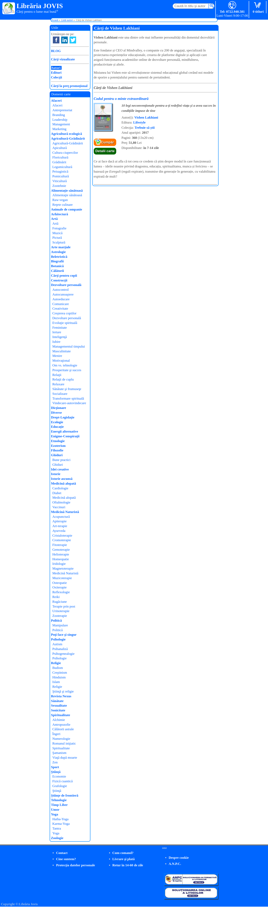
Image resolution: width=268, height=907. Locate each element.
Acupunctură (61, 517)
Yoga (54, 814)
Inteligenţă (59, 337)
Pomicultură (60, 176)
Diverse (56, 412)
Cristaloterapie (62, 535)
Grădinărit (59, 162)
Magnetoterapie (63, 568)
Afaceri (56, 100)
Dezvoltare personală (66, 285)
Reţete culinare (62, 205)
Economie (59, 776)
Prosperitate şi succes (66, 370)
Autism (57, 644)
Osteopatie (59, 583)
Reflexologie (61, 592)
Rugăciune (59, 602)
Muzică (57, 233)
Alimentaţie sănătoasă (67, 190)
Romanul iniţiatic (64, 743)
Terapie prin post (63, 606)
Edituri (56, 72)
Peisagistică (60, 171)
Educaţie (57, 427)
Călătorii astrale (63, 729)
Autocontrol (60, 290)
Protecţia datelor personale (75, 865)
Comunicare (60, 304)
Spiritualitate (60, 715)
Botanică (57, 266)
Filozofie (57, 450)
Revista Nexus (61, 696)
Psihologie (58, 639)
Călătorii (57, 271)
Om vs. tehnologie (64, 365)
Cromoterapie (61, 540)
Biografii (57, 261)
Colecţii (56, 77)
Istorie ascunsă (62, 479)
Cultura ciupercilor (65, 153)
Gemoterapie (61, 550)
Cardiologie (60, 488)
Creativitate (60, 308)
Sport (55, 767)
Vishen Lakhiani (146, 117)
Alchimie (58, 720)
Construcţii (59, 280)
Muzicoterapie (62, 578)
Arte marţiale (61, 247)
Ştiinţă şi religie (63, 691)
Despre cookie (179, 858)
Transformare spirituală (68, 398)
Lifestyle (139, 122)
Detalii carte (104, 151)
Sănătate (57, 701)
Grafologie (59, 786)
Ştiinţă (56, 772)
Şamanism (59, 753)
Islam (56, 682)
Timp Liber (59, 805)
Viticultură (59, 181)
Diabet (56, 493)
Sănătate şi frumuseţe (66, 389)
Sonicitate (58, 710)
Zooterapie (59, 616)
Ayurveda (58, 531)
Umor (55, 809)
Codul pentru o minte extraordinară (121, 99)
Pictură (57, 238)
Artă (54, 219)
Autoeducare (61, 299)
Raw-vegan (60, 200)
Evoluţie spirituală (64, 323)
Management (61, 124)
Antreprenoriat (62, 110)
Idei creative (60, 469)
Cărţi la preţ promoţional (69, 86)
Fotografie (59, 228)
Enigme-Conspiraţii (65, 436)
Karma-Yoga (61, 824)
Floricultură (60, 157)
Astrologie (58, 252)
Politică (56, 620)
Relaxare (58, 384)
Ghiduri (57, 455)
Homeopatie (60, 559)
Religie (56, 663)
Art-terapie (59, 526)
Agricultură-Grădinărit (68, 138)
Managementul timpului (68, 346)
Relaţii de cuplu (63, 379)
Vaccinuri (58, 507)
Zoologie (57, 838)
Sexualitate (59, 705)
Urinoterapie (61, 611)
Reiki (56, 597)
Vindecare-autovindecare (69, 403)
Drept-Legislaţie (62, 417)
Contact (62, 853)
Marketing (59, 129)
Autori (56, 68)
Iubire (56, 342)
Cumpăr (107, 142)
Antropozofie (61, 724)
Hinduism (59, 677)
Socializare (60, 394)
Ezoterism (58, 446)
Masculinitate (61, 351)
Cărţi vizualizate (63, 59)
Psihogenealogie (63, 654)
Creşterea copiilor (64, 313)
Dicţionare (58, 408)
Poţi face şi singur (64, 635)
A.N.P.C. (175, 864)
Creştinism (59, 672)
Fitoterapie (59, 545)
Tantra (56, 828)
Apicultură (59, 148)
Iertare (56, 332)
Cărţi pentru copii (64, 275)
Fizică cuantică (62, 781)
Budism (57, 668)
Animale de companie (66, 209)
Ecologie (57, 422)
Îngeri (56, 734)
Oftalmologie (61, 502)
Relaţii (56, 375)
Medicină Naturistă (65, 512)
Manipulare (60, 625)
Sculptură (58, 242)
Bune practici (61, 460)
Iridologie (59, 564)
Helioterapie (60, 554)
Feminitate (59, 327)
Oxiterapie (59, 587)
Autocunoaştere (63, 294)
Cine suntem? (66, 859)
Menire (57, 356)
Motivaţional (61, 360)
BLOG (56, 51)
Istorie (55, 474)
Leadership (60, 120)
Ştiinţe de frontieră (64, 795)
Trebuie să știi (144, 127)
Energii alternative (64, 431)
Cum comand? (123, 853)
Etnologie (58, 441)
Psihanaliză (60, 649)
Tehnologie (59, 800)
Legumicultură (62, 167)
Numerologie (61, 739)
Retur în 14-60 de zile (127, 865)
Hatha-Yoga (60, 819)
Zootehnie (59, 186)
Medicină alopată (63, 483)
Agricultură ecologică (66, 134)
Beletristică (59, 257)
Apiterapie (59, 521)
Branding (58, 115)
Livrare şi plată (123, 859)
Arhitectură (59, 214)
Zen (55, 762)
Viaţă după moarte (64, 757)
